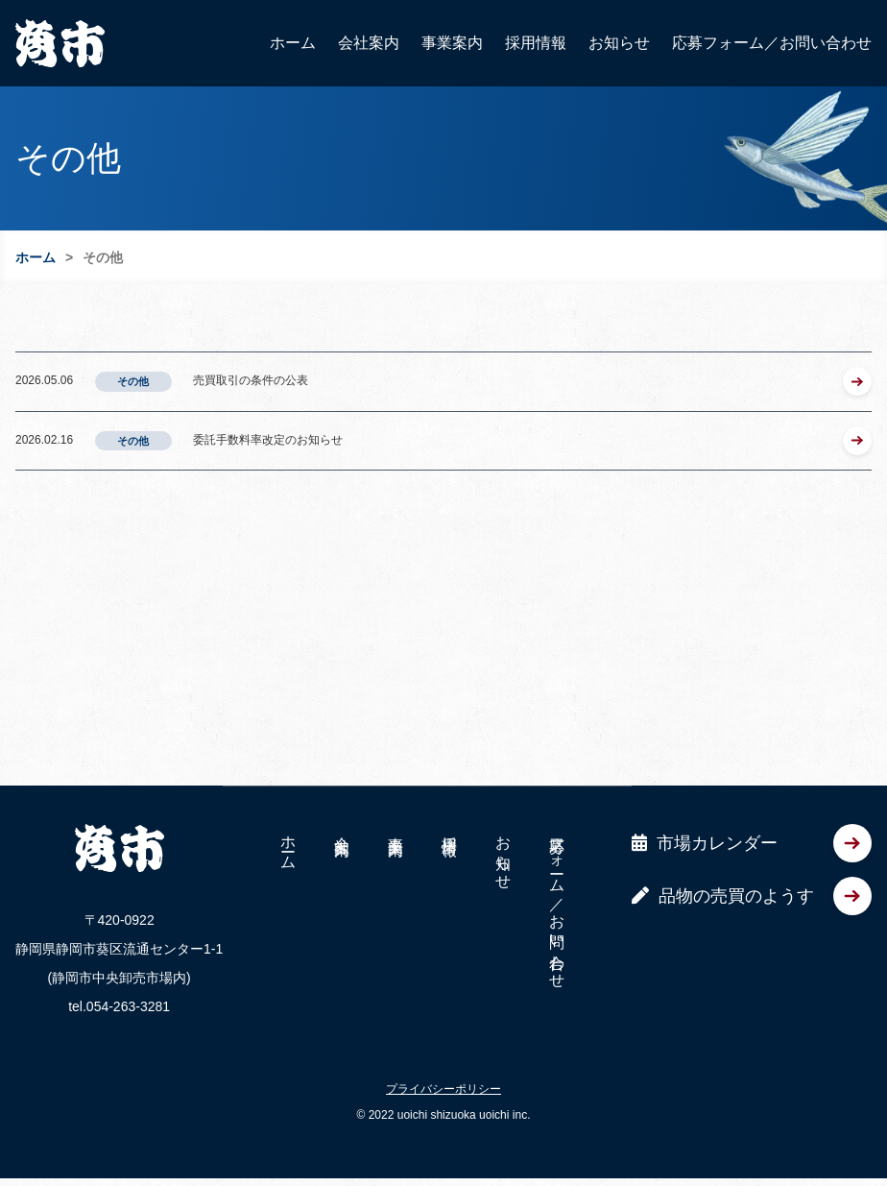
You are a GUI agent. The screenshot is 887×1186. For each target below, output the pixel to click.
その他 (133, 381)
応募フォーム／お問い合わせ (772, 43)
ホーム (293, 43)
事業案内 (452, 43)
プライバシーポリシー (443, 1074)
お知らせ (619, 43)
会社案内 (368, 43)
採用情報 (535, 43)
